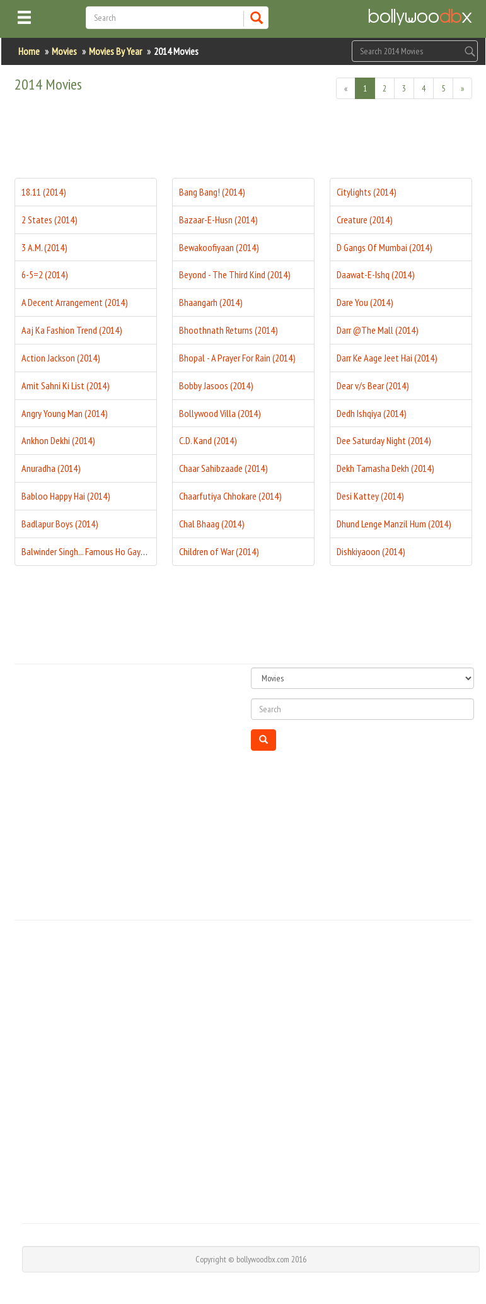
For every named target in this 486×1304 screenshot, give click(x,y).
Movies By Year (115, 51)
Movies (64, 51)
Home (29, 51)
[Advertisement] (243, 143)
